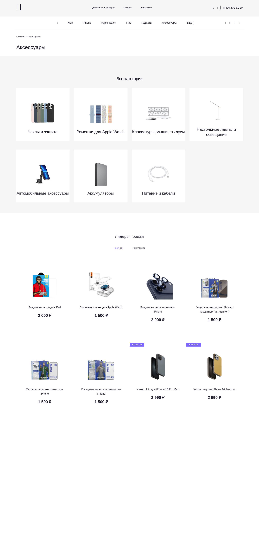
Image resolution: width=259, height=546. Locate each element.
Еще (189, 22)
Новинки (118, 250)
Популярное (139, 250)
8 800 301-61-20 (233, 7)
